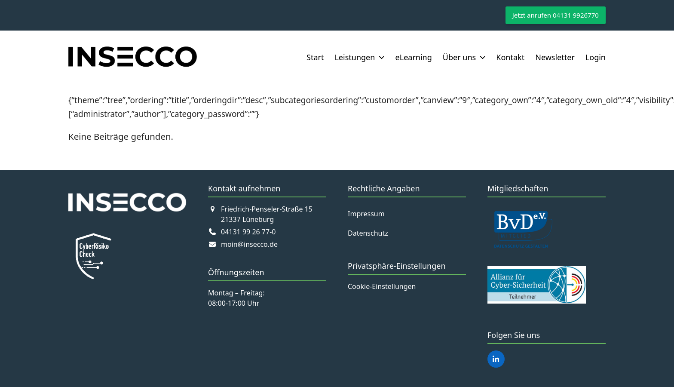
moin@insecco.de (249, 244)
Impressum (366, 213)
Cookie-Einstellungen (382, 286)
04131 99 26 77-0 (248, 231)
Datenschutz (368, 233)
